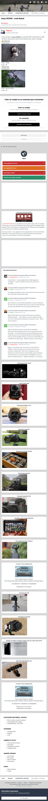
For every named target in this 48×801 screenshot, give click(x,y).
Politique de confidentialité (35, 782)
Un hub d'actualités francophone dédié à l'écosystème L (22, 275)
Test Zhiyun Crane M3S (24, 617)
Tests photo (10, 744)
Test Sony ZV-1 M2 (24, 593)
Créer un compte (11, 759)
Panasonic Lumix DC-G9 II (24, 496)
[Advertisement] (24, 195)
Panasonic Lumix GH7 (24, 429)
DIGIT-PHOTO (9, 223)
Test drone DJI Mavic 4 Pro (24, 405)
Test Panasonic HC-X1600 (24, 363)
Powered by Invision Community (24, 786)
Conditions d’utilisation (24, 793)
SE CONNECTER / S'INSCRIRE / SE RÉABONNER (24, 583)
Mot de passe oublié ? (9, 172)
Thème (25, 782)
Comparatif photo (11, 748)
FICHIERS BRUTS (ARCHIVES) (19, 25)
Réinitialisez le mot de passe (24, 586)
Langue (20, 782)
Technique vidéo (11, 731)
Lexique (9, 771)
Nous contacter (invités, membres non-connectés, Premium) (24, 784)
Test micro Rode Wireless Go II (24, 661)
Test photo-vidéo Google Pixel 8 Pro (24, 518)
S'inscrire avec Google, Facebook (12, 177)
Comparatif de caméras (13, 746)
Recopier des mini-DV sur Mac (24, 451)
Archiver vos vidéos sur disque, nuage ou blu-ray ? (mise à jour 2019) (24, 640)
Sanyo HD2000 (16, 37)
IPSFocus (14, 782)
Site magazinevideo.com (10, 168)
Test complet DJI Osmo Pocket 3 (23, 541)
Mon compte (10, 758)
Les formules (10, 756)
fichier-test (7, 41)
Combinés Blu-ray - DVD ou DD (15, 723)
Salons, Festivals (11, 769)
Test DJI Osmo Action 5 (24, 473)
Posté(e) (12, 33)
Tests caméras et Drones (13, 743)
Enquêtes (9, 733)
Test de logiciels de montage (14, 722)
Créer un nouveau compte (24, 114)
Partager (24, 135)
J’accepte (24, 798)
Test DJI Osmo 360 (24, 383)
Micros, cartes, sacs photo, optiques (16, 720)
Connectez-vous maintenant (24, 124)
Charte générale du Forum (10, 163)
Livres (8, 735)
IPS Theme (7, 782)
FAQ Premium (10, 761)
